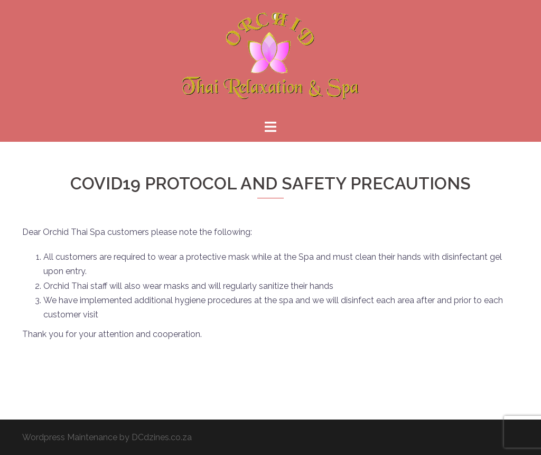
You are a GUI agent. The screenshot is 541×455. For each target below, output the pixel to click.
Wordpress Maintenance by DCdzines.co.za (107, 437)
